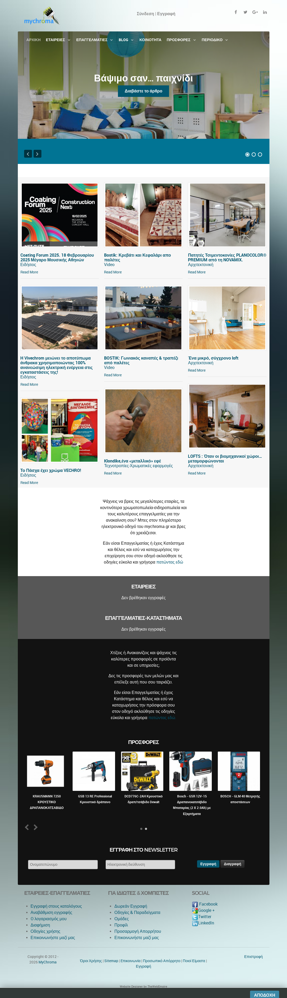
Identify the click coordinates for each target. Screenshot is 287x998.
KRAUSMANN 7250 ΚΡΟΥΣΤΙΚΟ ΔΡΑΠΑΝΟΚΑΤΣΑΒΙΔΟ (47, 802)
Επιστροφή (253, 956)
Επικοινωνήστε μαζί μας (53, 937)
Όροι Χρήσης (91, 960)
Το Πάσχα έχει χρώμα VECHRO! (50, 470)
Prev (28, 827)
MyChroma (48, 962)
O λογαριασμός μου (49, 918)
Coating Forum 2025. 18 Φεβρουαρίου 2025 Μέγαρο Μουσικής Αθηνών (57, 257)
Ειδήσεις (28, 264)
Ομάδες (121, 918)
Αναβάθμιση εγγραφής (51, 912)
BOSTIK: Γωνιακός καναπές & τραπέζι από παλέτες (141, 360)
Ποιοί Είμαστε (194, 960)
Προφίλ (121, 925)
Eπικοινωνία (131, 960)
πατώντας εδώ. (162, 717)
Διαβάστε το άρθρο (144, 91)
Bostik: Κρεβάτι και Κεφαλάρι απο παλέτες (137, 257)
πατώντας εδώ (169, 562)
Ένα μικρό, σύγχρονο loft (213, 358)
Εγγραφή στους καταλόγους (56, 906)
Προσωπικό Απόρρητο (161, 960)
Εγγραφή (143, 966)
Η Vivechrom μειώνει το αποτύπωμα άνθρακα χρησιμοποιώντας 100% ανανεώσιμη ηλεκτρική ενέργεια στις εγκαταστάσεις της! (56, 365)
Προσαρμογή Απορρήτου (137, 931)
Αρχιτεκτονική (200, 264)
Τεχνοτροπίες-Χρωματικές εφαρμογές (138, 465)
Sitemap (111, 960)
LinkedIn (203, 922)
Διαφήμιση (40, 925)
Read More (29, 272)
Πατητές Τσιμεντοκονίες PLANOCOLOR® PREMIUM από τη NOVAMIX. (227, 257)
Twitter (201, 916)
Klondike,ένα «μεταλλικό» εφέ (132, 461)
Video (109, 264)
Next (34, 827)
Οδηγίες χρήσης (46, 931)
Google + (203, 910)
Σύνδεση (145, 13)
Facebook (205, 904)
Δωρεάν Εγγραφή (130, 906)
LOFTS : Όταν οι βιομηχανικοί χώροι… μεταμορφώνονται (225, 459)
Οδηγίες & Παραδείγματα (137, 912)
